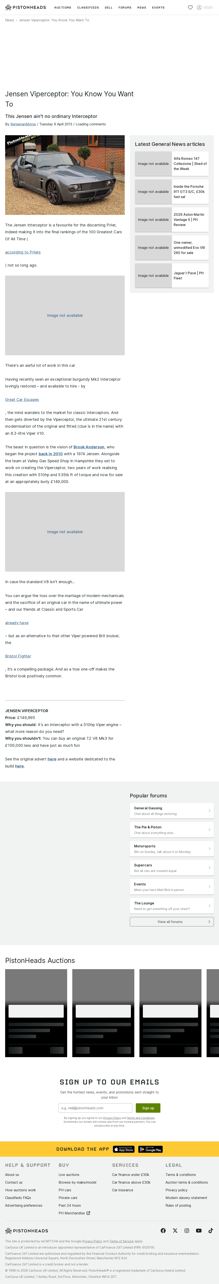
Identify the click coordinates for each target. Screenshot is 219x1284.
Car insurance (122, 1190)
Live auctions (69, 1174)
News (9, 20)
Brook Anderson (89, 447)
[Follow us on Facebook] (163, 1231)
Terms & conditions (181, 1174)
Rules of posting (178, 1205)
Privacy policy (177, 1190)
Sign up (148, 1108)
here (52, 759)
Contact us (13, 1182)
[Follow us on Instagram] (187, 1231)
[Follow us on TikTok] (211, 1231)
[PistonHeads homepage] (25, 7)
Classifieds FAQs (18, 1198)
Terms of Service (121, 1241)
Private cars (68, 1198)
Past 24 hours (70, 1205)
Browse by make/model (77, 1182)
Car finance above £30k (131, 1182)
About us (12, 1174)
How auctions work (20, 1190)
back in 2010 (51, 454)
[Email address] (95, 1108)
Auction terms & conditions (187, 1182)
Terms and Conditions (141, 1118)
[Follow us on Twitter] (175, 1231)
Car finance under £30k (130, 1174)
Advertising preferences (23, 1205)
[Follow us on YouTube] (199, 1231)
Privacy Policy (112, 1118)
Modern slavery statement (186, 1198)
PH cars (65, 1190)
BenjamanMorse (23, 124)
